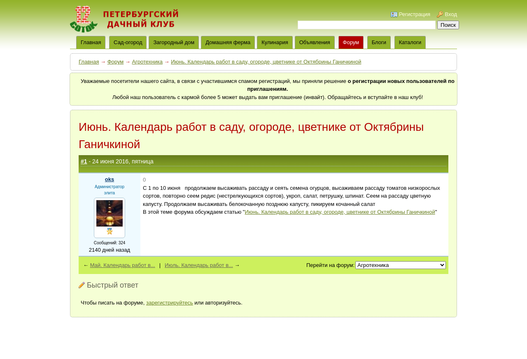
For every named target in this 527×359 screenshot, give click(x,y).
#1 (84, 161)
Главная (89, 62)
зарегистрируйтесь (169, 303)
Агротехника (147, 62)
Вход (451, 14)
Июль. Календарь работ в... (199, 265)
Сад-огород (128, 42)
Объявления (314, 42)
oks (109, 179)
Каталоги (410, 42)
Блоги (379, 42)
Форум (351, 42)
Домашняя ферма (227, 42)
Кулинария (274, 42)
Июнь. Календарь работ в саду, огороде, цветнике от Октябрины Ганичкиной (266, 62)
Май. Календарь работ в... (122, 265)
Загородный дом (173, 42)
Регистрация (414, 14)
